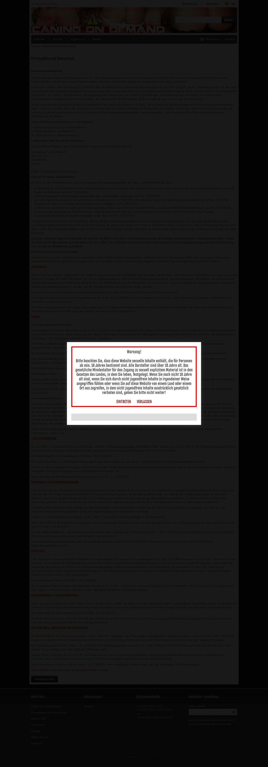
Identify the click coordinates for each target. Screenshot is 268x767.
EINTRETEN (123, 376)
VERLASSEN (144, 376)
